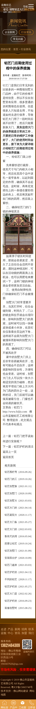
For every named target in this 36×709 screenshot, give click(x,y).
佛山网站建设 (20, 691)
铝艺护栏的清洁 (23, 446)
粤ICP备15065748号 (22, 687)
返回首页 (8, 457)
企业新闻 (10, 32)
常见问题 (18, 39)
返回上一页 (10, 451)
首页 (15, 49)
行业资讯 (26, 32)
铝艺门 (7, 85)
